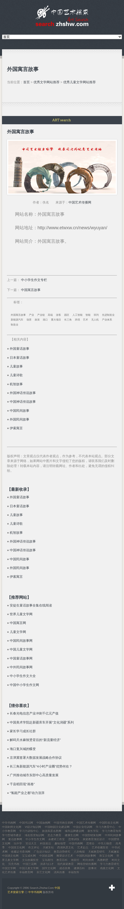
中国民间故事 (19, 410)
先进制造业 (108, 315)
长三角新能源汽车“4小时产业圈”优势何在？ (41, 766)
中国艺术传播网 (79, 202)
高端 (50, 315)
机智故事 (16, 384)
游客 (58, 315)
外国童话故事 (19, 348)
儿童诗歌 (16, 375)
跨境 (77, 319)
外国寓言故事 (18, 315)
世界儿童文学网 (21, 614)
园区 (66, 315)
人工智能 (77, 315)
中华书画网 (35, 892)
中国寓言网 (18, 623)
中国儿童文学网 (21, 649)
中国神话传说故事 (23, 402)
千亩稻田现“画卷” (22, 784)
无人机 (95, 319)
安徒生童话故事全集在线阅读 (31, 605)
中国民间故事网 (21, 640)
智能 (88, 315)
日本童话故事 (19, 358)
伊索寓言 (16, 428)
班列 (96, 315)
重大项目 (56, 319)
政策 (37, 319)
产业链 (41, 315)
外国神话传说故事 (23, 393)
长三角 (68, 319)
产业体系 (107, 319)
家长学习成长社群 (23, 731)
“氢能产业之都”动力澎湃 (27, 793)
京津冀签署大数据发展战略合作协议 (36, 758)
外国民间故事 (19, 419)
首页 (26, 82)
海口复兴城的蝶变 (23, 749)
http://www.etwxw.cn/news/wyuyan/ (72, 227)
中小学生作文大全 (23, 676)
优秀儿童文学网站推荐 (79, 82)
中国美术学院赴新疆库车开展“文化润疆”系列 (42, 722)
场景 (29, 319)
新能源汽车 (17, 319)
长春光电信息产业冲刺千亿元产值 (34, 713)
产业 (31, 315)
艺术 (85, 319)
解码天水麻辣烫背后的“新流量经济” (35, 740)
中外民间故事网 (21, 667)
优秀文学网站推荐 (47, 82)
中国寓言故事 (30, 290)
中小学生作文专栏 (34, 280)
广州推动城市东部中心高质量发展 (34, 775)
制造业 (14, 324)
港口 (45, 319)
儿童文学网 (18, 632)
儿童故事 (16, 366)
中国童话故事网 (21, 658)
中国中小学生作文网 (24, 685)
